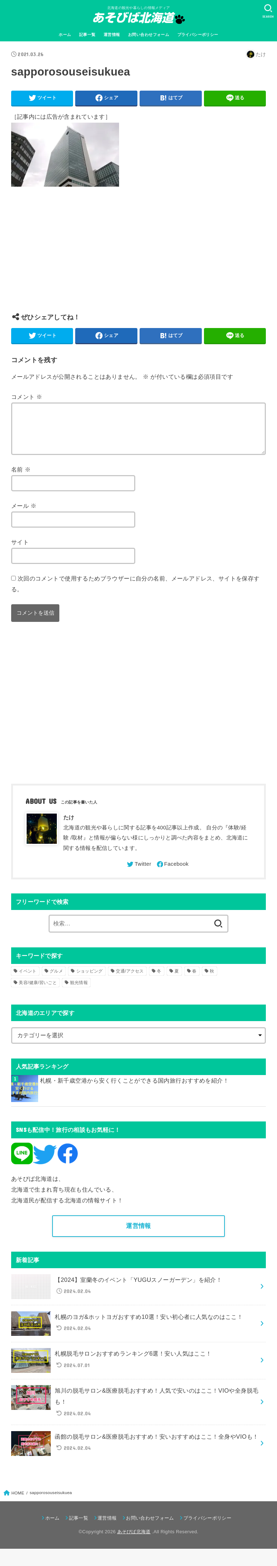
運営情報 (112, 34)
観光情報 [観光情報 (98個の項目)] (79, 991)
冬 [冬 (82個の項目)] (159, 979)
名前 (21, 478)
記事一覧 (87, 34)
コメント (26, 396)
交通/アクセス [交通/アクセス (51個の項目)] (130, 979)
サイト (20, 550)
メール (24, 514)
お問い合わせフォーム (148, 34)
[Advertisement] (138, 255)
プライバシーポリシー (197, 34)
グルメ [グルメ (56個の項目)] (56, 979)
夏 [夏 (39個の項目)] (176, 979)
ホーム (65, 34)
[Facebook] (172, 873)
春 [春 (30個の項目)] (194, 979)
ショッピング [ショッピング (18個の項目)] (89, 979)
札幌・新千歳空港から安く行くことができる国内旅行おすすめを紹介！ (134, 1089)
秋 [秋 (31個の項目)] (212, 979)
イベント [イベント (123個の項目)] (27, 979)
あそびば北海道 (134, 1540)
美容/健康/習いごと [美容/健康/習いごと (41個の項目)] (38, 991)
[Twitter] (138, 873)
